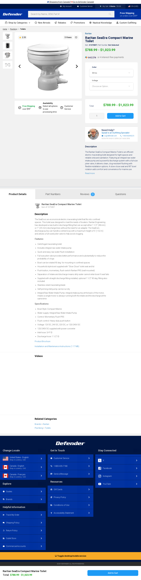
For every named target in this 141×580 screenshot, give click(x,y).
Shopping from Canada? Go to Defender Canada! (70, 2)
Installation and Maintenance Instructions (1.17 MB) (57, 346)
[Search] (111, 14)
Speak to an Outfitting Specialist (115, 133)
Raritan (88, 33)
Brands (38, 424)
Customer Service (84, 6)
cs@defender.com (109, 136)
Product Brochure (42, 341)
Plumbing (39, 428)
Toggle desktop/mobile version (70, 556)
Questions (120, 194)
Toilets (23, 29)
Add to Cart (120, 116)
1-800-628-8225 (127, 136)
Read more (90, 173)
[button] (76, 37)
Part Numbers (52, 194)
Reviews (87, 194)
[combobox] (71, 14)
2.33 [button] (22, 37)
